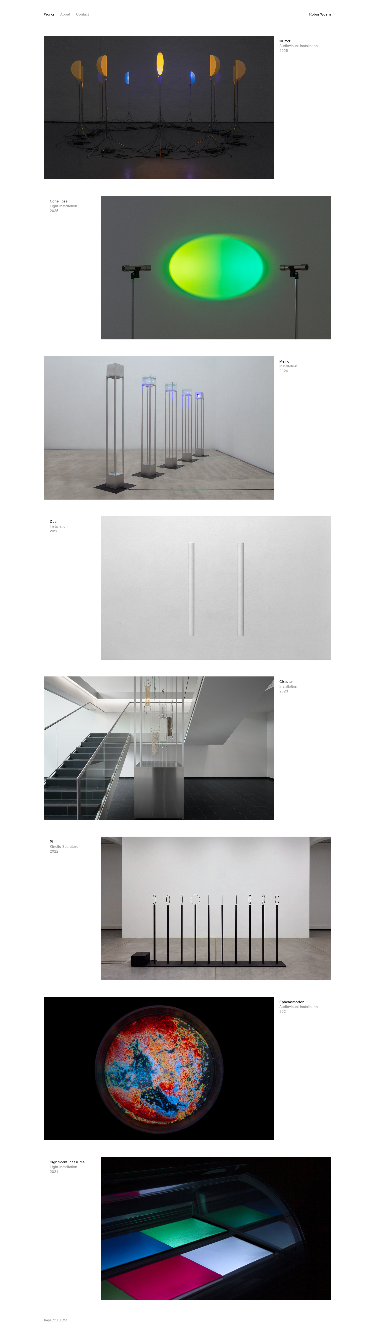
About (65, 14)
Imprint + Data (55, 1320)
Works (49, 14)
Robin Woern (317, 14)
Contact (82, 14)
